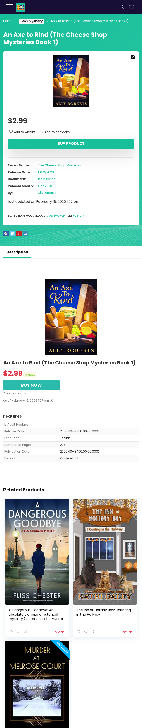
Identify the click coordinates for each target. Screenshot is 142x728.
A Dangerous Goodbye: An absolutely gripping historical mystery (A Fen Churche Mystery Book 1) (37, 617)
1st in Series (46, 179)
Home (7, 21)
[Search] (121, 7)
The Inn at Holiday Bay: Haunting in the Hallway (103, 612)
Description (17, 251)
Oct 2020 (45, 186)
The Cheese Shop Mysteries (59, 165)
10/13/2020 (46, 172)
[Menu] (9, 7)
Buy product (71, 143)
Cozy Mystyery (32, 21)
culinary (78, 215)
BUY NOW (31, 385)
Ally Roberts (47, 193)
